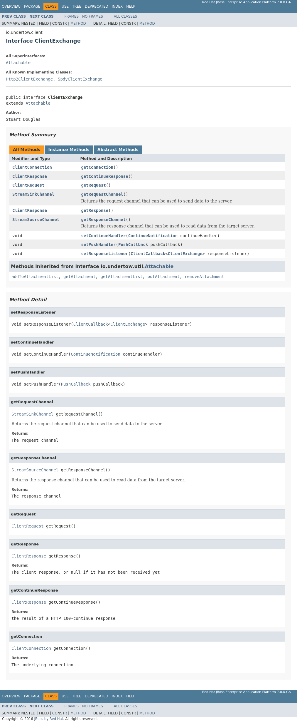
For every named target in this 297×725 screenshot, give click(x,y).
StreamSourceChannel (35, 219)
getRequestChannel (102, 194)
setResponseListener (104, 253)
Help (130, 6)
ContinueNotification (153, 235)
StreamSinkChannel (33, 194)
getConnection (97, 167)
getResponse (95, 210)
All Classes (125, 16)
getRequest (93, 185)
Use (65, 6)
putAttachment (164, 276)
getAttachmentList (121, 276)
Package (32, 6)
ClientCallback (148, 253)
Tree (76, 6)
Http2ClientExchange (29, 79)
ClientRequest (28, 185)
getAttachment (79, 276)
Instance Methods (68, 149)
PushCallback (133, 244)
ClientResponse (29, 176)
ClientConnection (32, 167)
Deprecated (96, 6)
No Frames (92, 16)
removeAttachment (204, 276)
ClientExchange (185, 253)
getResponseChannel (103, 219)
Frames (72, 16)
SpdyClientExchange (80, 79)
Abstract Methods (118, 149)
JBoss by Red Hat (48, 719)
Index (117, 6)
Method (78, 23)
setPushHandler (98, 244)
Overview (11, 6)
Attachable (18, 62)
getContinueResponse (104, 176)
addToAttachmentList (34, 276)
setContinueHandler (103, 235)
